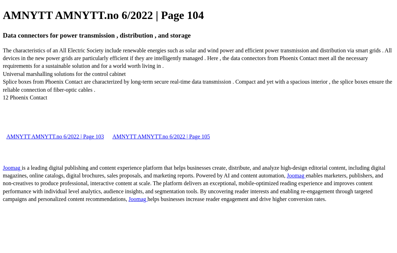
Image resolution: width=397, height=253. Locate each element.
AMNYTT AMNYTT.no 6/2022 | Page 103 (55, 137)
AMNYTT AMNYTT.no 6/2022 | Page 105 (161, 137)
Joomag (12, 168)
